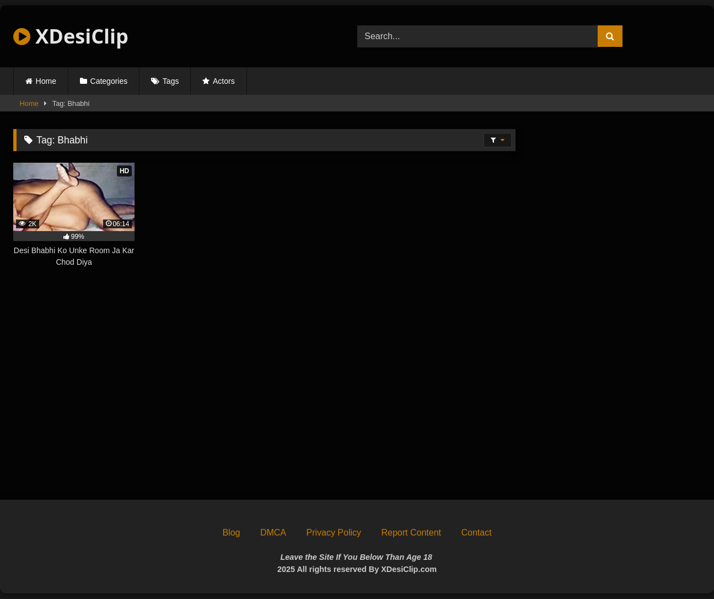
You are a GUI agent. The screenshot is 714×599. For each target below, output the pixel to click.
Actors (224, 81)
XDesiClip (70, 36)
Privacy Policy (333, 532)
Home (46, 81)
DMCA (273, 532)
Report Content (411, 532)
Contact (476, 532)
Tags (171, 81)
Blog (231, 532)
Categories (109, 81)
